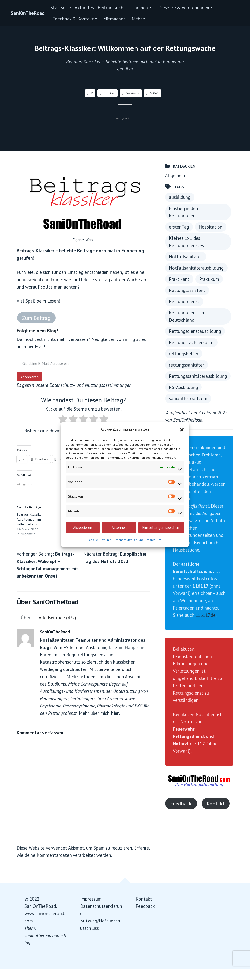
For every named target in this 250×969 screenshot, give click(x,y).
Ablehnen (119, 527)
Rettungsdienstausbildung (195, 331)
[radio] (62, 419)
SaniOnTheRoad (28, 13)
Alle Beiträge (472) (57, 617)
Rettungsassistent (187, 290)
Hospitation (210, 227)
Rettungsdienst (184, 301)
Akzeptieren (82, 527)
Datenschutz (61, 385)
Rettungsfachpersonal (191, 342)
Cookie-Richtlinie (100, 540)
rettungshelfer (183, 354)
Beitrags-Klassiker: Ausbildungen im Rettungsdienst (30, 519)
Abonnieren (30, 376)
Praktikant (179, 279)
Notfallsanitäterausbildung (196, 268)
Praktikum (209, 279)
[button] (181, 429)
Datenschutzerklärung (129, 540)
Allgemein (175, 175)
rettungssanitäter (186, 365)
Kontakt (216, 803)
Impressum (153, 540)
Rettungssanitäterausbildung (198, 376)
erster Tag (179, 227)
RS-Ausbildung (183, 387)
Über (25, 617)
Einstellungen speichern (161, 527)
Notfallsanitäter (185, 257)
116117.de (206, 615)
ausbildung (179, 197)
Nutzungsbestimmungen (108, 385)
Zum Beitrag (36, 317)
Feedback (181, 803)
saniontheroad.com (188, 398)
